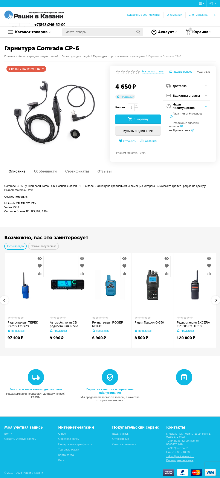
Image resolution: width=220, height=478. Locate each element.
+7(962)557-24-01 (177, 448)
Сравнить (148, 141)
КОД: (200, 71)
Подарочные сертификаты (143, 14)
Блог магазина (198, 14)
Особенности (45, 171)
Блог (61, 460)
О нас (62, 433)
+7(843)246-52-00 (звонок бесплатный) (182, 442)
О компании (174, 14)
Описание (17, 171)
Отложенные (120, 438)
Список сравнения (124, 444)
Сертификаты (77, 171)
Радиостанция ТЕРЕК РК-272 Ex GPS (23, 324)
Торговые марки (68, 449)
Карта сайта (66, 455)
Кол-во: (120, 107)
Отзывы (105, 171)
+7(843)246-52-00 (50, 25)
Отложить (127, 141)
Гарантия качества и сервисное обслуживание (109, 391)
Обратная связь (68, 438)
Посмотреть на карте (180, 460)
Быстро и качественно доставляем (36, 389)
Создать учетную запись (20, 438)
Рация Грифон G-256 (149, 322)
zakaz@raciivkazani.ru (180, 456)
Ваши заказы (120, 433)
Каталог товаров (31, 32)
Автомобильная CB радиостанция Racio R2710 (64, 324)
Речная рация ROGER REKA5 (107, 324)
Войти (8, 433)
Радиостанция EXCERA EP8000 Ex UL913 (193, 324)
